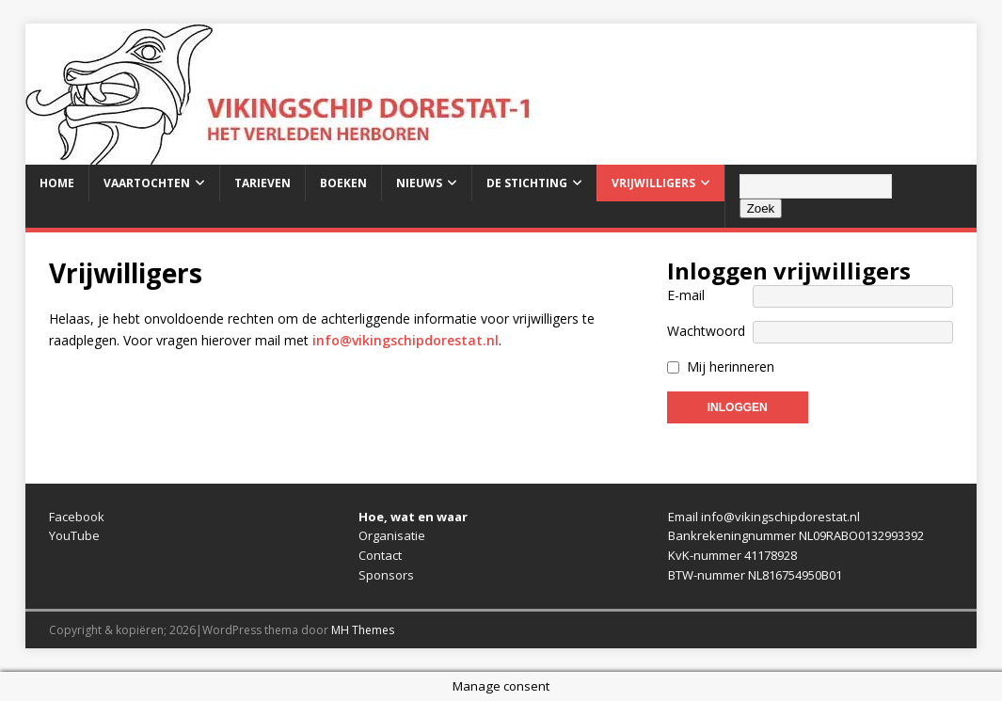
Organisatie (391, 535)
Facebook (76, 516)
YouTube (74, 535)
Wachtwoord (706, 331)
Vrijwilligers (653, 183)
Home (57, 183)
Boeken (343, 183)
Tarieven (262, 183)
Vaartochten (146, 183)
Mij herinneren (730, 366)
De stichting (526, 183)
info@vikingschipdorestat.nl (405, 340)
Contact (380, 555)
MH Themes (362, 630)
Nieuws (419, 183)
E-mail (686, 295)
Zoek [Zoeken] (761, 208)
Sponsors (386, 574)
